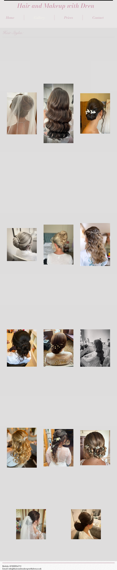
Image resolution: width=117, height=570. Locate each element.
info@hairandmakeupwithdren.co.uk (24, 568)
